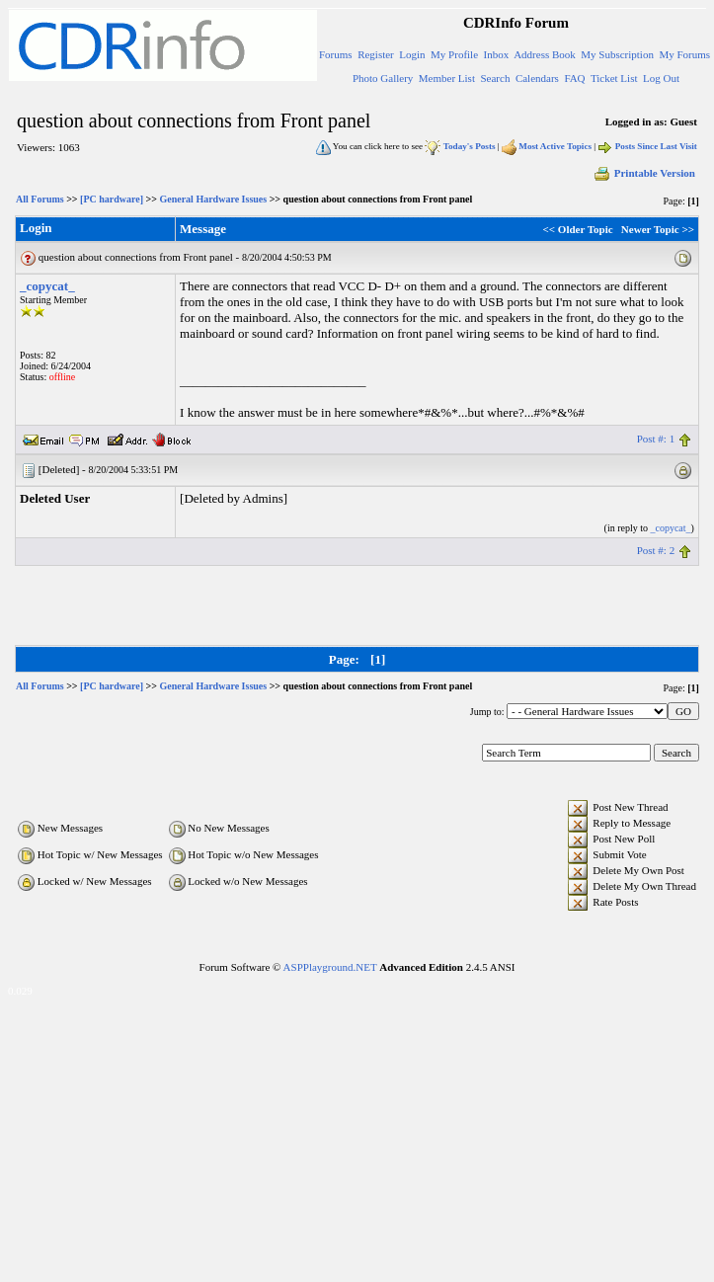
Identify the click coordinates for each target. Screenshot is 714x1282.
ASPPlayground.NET (330, 967)
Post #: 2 (656, 550)
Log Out (661, 78)
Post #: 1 (656, 438)
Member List (447, 78)
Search (495, 78)
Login (412, 54)
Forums (336, 54)
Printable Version (644, 173)
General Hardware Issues (213, 199)
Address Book (545, 54)
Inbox (497, 54)
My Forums (684, 54)
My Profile (454, 54)
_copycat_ (47, 286)
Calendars (537, 78)
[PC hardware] (111, 199)
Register (375, 54)
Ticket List (614, 78)
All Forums (40, 199)
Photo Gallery (383, 78)
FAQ (574, 78)
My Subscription (617, 54)
